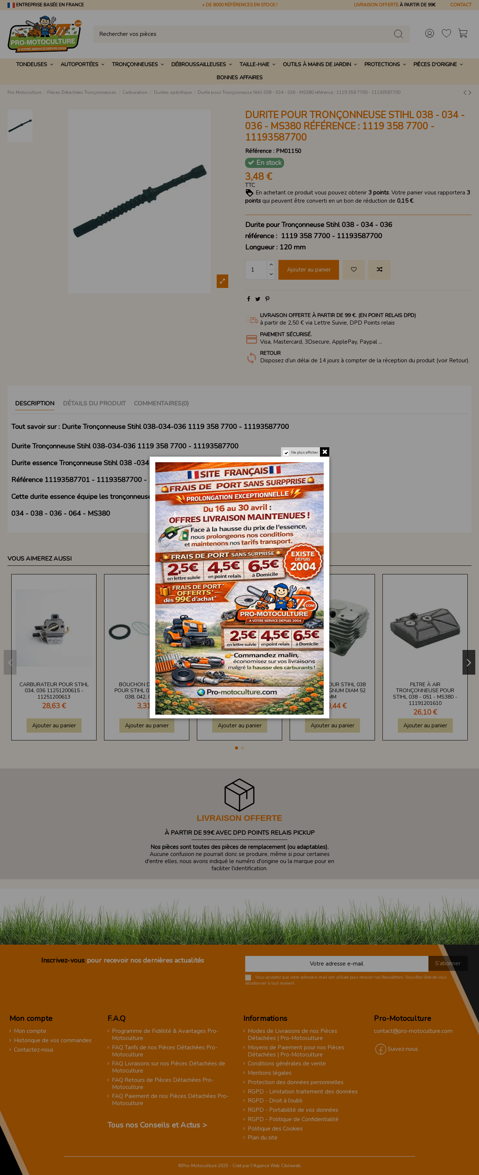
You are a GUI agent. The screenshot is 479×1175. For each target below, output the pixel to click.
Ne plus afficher (304, 453)
